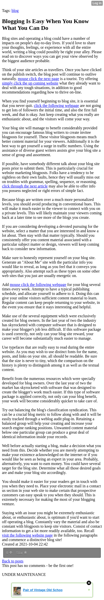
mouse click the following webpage (38, 284)
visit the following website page (27, 535)
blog (14, 10)
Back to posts (12, 561)
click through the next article (25, 186)
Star (21, 553)
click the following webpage (56, 105)
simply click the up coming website (30, 83)
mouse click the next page (38, 79)
